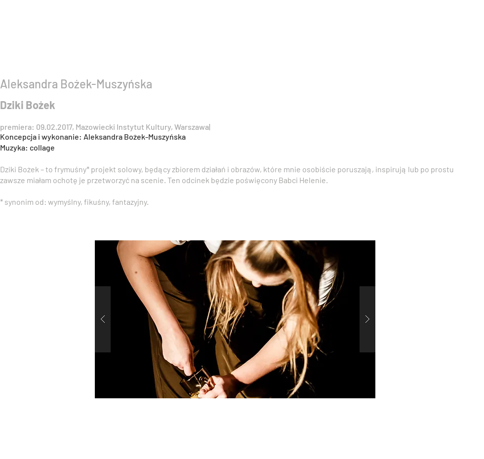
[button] (235, 319)
